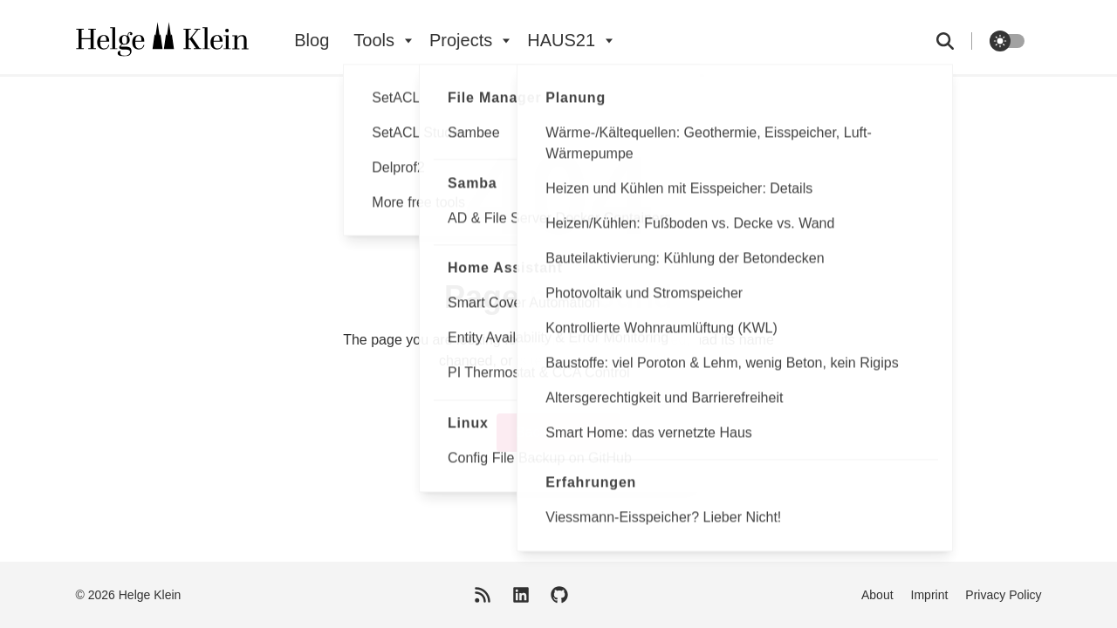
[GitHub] (559, 595)
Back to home (558, 432)
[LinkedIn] (521, 595)
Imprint (930, 595)
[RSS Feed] (482, 595)
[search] (954, 41)
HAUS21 (561, 40)
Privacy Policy (1003, 595)
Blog (311, 40)
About (877, 595)
